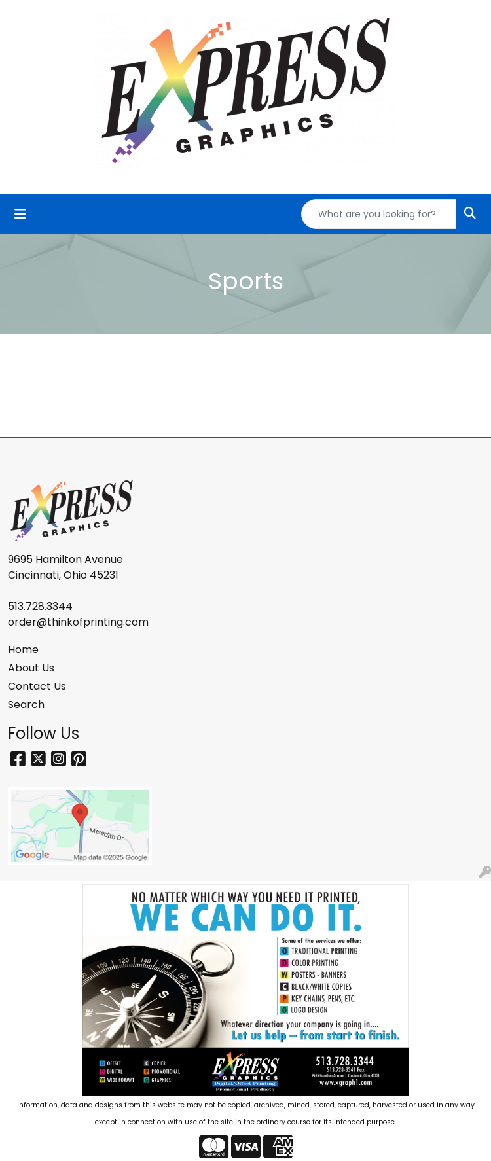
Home (23, 649)
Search (26, 704)
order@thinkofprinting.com (78, 622)
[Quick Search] (379, 214)
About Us (31, 667)
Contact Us (37, 686)
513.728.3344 (40, 606)
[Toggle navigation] (20, 214)
